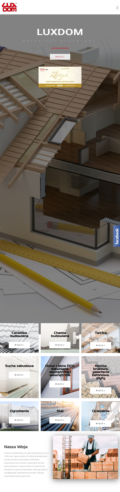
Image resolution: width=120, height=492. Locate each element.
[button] (117, 8)
